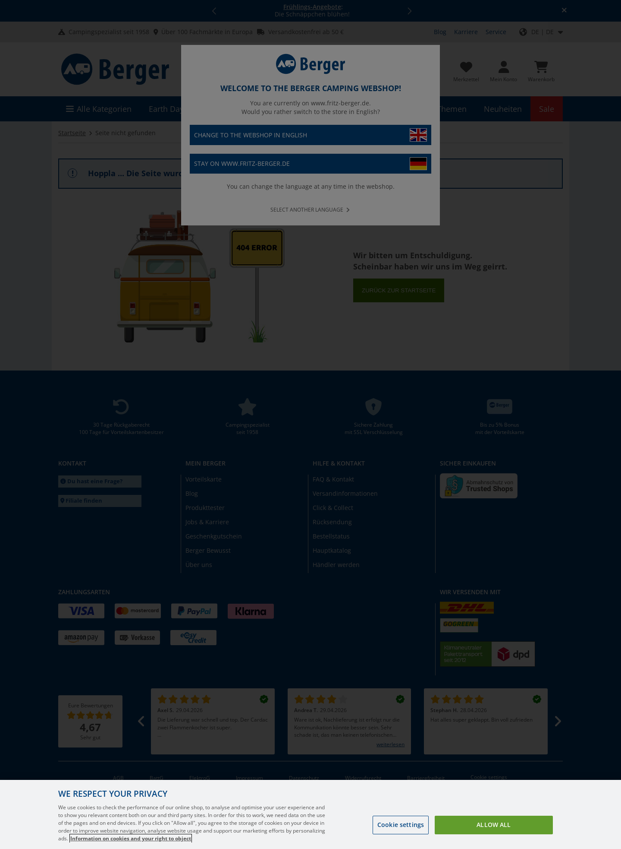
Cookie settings (400, 839)
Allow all (494, 839)
